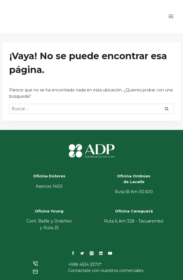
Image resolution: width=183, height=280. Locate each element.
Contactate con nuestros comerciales (105, 270)
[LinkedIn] (101, 253)
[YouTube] (110, 253)
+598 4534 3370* (84, 264)
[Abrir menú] (170, 16)
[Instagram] (92, 253)
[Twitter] (82, 253)
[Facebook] (73, 253)
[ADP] (35, 21)
